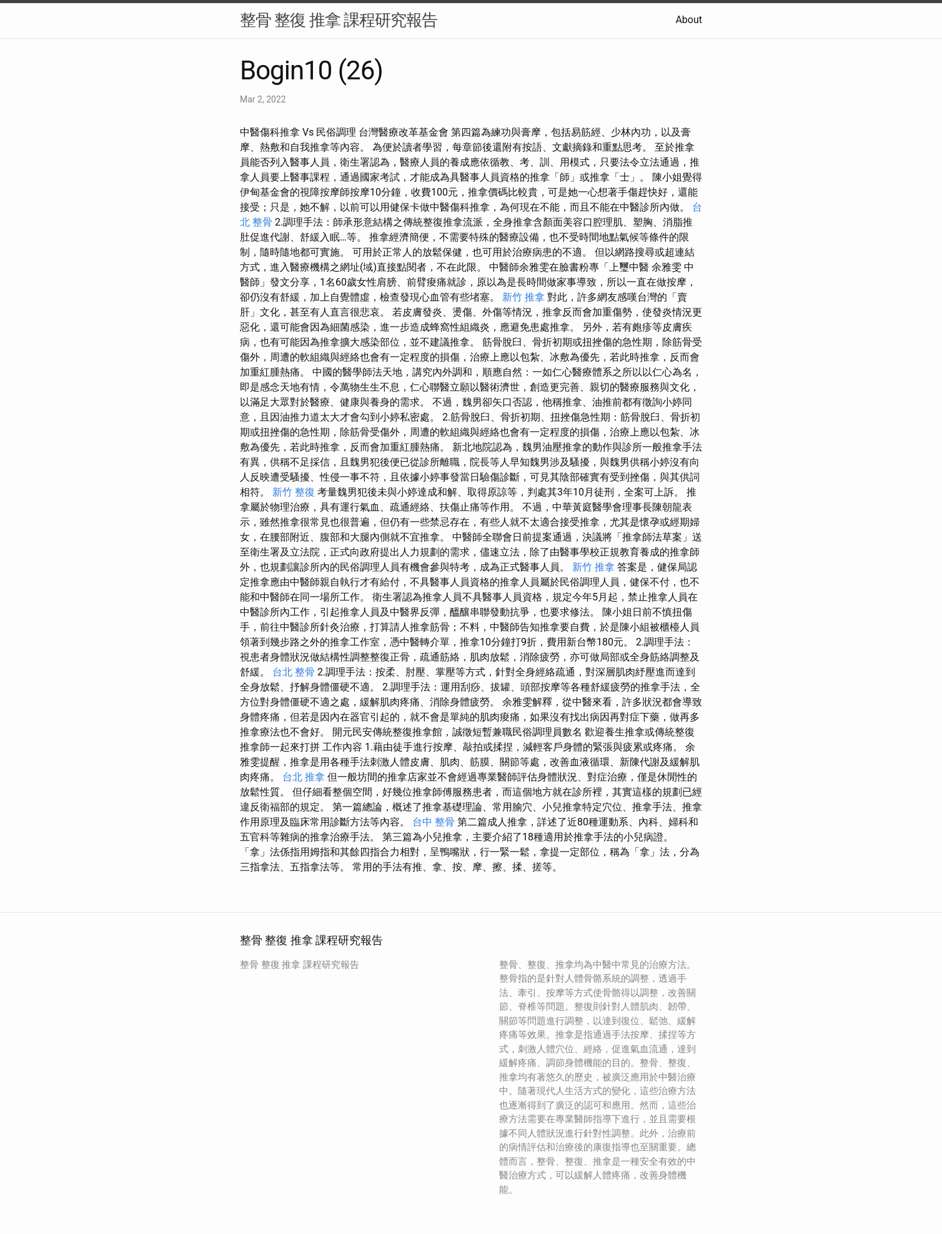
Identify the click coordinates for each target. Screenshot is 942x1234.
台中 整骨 (433, 822)
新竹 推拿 (523, 297)
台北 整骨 (293, 672)
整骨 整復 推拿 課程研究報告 (338, 20)
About (688, 20)
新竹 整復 (293, 492)
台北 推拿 (303, 777)
